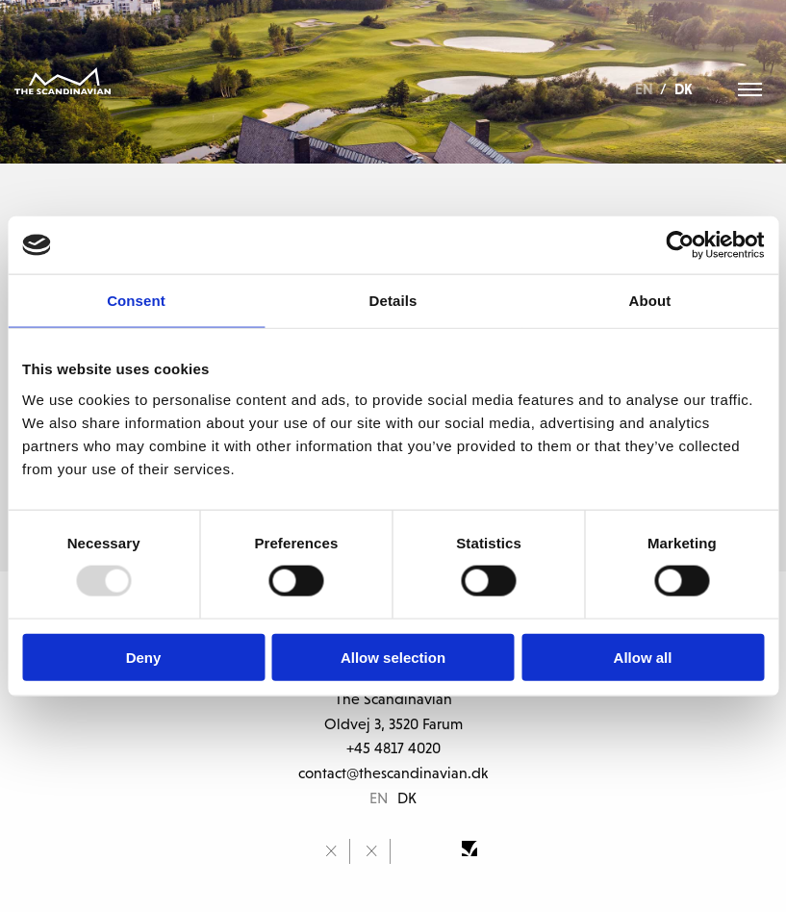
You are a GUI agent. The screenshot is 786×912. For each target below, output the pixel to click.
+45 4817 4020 (393, 747)
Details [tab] (393, 300)
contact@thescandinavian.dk (393, 772)
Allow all (643, 656)
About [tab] (650, 300)
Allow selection (393, 656)
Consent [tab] (136, 300)
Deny (144, 656)
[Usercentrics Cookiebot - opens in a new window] (680, 245)
